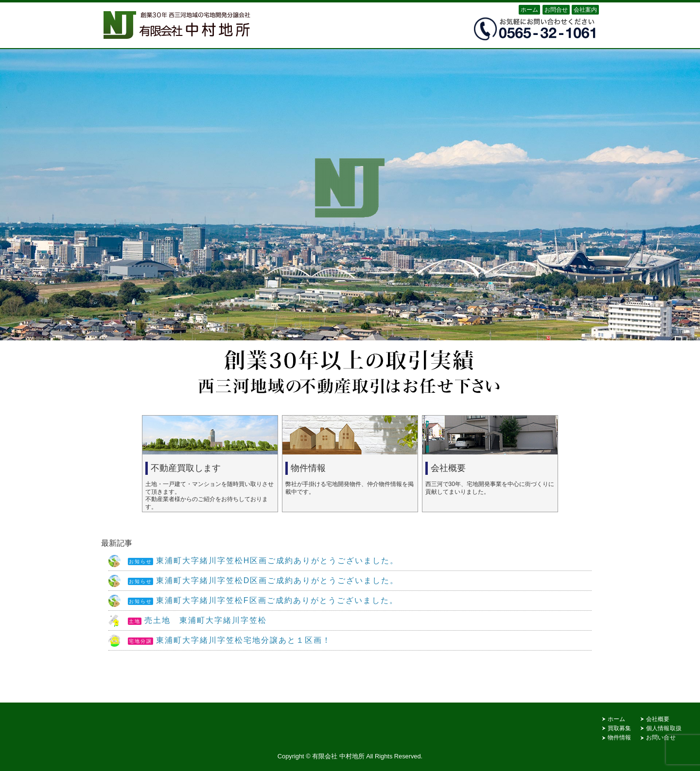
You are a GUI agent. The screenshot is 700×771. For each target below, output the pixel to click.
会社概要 (658, 719)
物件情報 (619, 737)
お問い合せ (661, 737)
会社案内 (585, 9)
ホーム (529, 9)
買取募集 (619, 728)
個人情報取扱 (664, 728)
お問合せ (556, 9)
